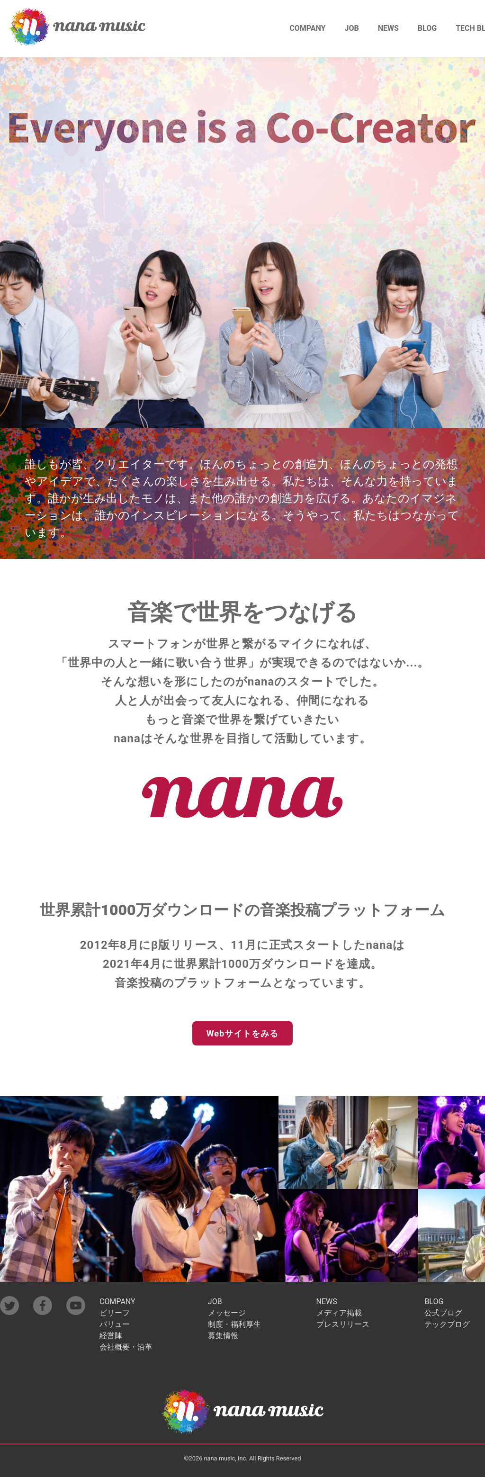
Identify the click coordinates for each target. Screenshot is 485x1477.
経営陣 (110, 1336)
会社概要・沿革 (126, 1347)
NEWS (388, 28)
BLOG (427, 28)
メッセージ (227, 1313)
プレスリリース (342, 1324)
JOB (352, 28)
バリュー (114, 1324)
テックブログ (447, 1324)
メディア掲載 (339, 1313)
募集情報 (223, 1336)
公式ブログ (443, 1313)
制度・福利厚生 (234, 1324)
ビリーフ (114, 1313)
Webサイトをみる (242, 1033)
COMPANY (307, 28)
